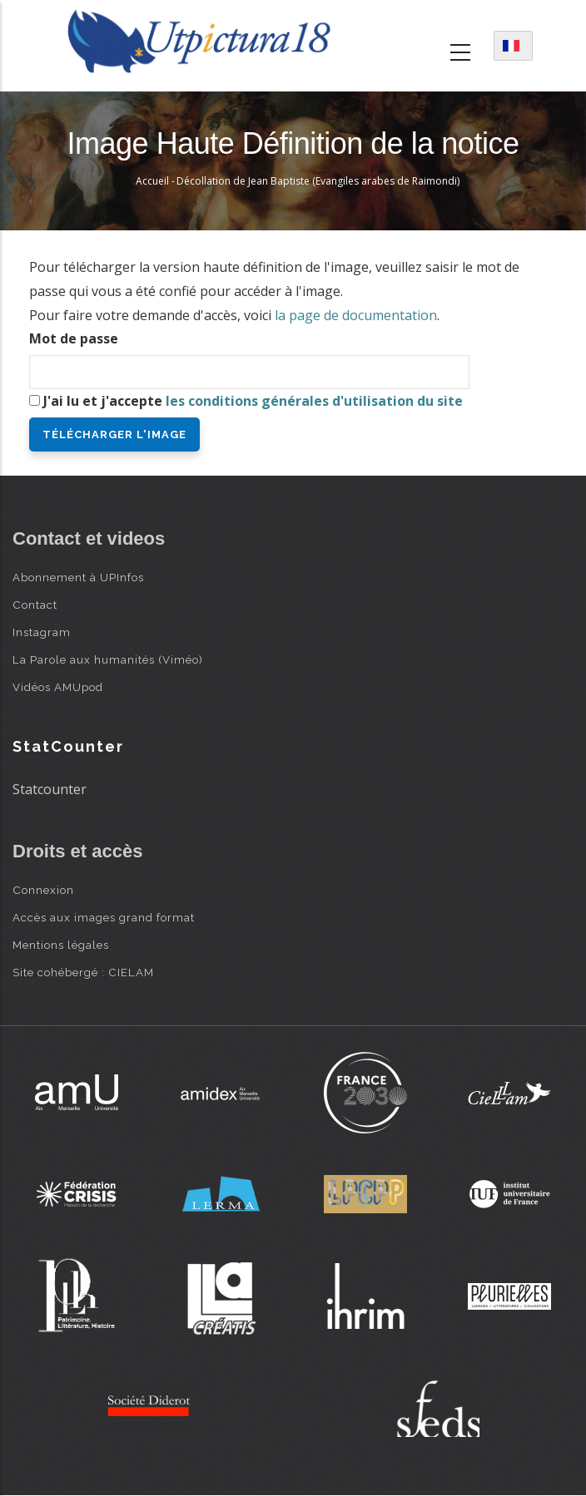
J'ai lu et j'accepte (253, 401)
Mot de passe (73, 338)
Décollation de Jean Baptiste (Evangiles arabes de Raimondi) (317, 181)
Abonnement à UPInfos (78, 577)
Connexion (43, 889)
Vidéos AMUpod (57, 687)
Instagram (41, 632)
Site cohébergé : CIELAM (83, 972)
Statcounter (49, 789)
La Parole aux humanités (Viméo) (107, 659)
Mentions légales (60, 944)
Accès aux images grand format (103, 917)
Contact (34, 604)
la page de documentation (356, 315)
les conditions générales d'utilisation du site (314, 401)
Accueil (152, 181)
